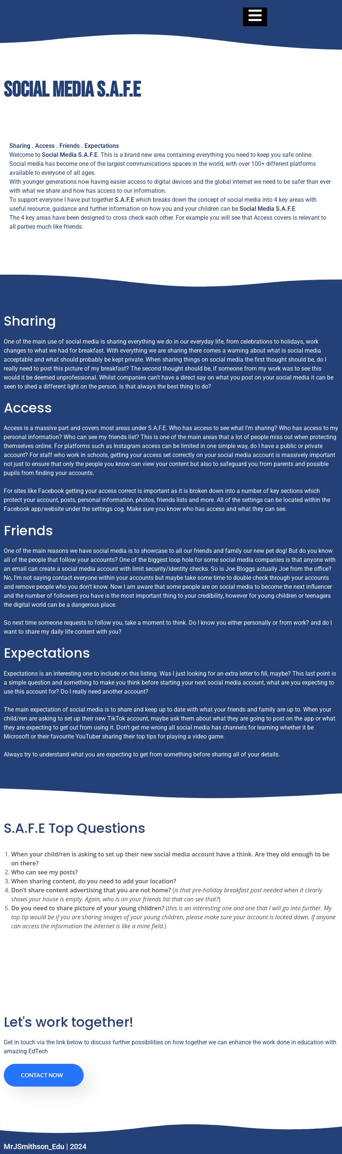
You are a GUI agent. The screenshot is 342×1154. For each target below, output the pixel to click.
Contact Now (42, 1075)
